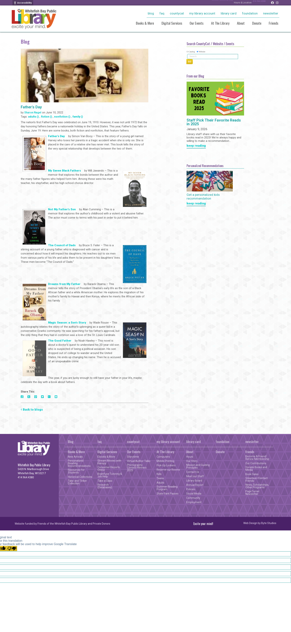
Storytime (133, 456)
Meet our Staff (195, 476)
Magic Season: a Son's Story (68, 323)
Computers (163, 456)
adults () (33, 116)
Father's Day (31, 107)
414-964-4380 (257, 2)
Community (193, 498)
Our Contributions (255, 463)
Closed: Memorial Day (216, 2)
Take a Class (104, 480)
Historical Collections (80, 477)
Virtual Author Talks (138, 461)
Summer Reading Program (167, 488)
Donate (256, 23)
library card (229, 13)
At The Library (220, 23)
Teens (160, 478)
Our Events (197, 23)
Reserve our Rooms (168, 469)
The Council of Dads (63, 246)
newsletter (270, 13)
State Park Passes (167, 493)
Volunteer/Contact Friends (256, 479)
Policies (190, 489)
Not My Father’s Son (62, 210)
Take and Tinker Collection (77, 482)
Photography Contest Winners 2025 (137, 468)
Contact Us (192, 472)
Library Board (194, 480)
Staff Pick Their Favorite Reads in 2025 (214, 122)
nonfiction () (62, 116)
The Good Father (59, 341)
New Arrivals (75, 456)
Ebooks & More (106, 456)
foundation (250, 13)
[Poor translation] (11, 548)
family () (77, 116)
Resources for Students (76, 471)
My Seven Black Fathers (65, 171)
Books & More (145, 23)
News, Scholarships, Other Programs (257, 486)
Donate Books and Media (256, 468)
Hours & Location (239, 2)
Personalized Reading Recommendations (79, 463)
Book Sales (252, 474)
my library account (202, 13)
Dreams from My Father (64, 284)
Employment (193, 502)
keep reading (196, 145)
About (241, 23)
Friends (273, 23)
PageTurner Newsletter (252, 492)
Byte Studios (268, 523)
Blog (151, 13)
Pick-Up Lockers (166, 465)
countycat (177, 13)
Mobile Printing (165, 461)
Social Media (193, 493)
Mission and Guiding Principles (198, 466)
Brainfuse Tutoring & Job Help (109, 475)
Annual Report (194, 485)
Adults (160, 482)
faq (161, 13)
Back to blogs (33, 409)
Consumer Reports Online (108, 468)
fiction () (46, 116)
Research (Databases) (104, 486)
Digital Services (172, 23)
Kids (159, 474)
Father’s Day (56, 136)
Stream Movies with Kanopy (109, 462)
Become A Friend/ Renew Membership (257, 457)
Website (202, 51)
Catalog (191, 51)
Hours (189, 456)
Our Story (192, 461)
